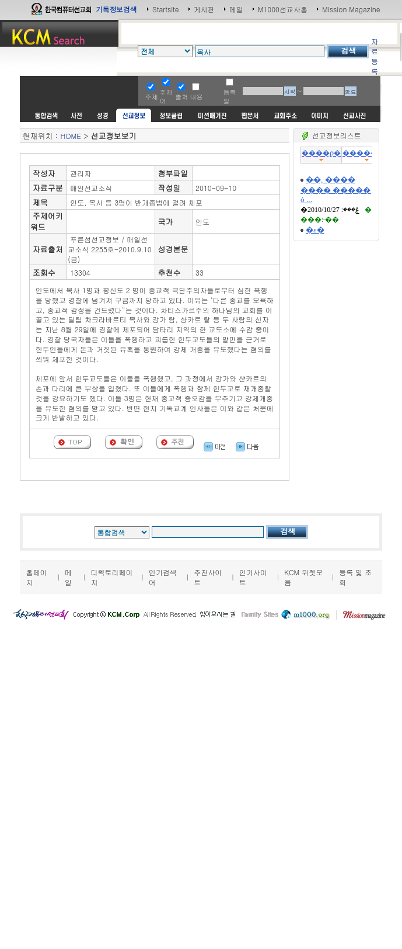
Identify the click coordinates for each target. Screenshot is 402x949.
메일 (236, 9)
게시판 (204, 9)
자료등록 (374, 56)
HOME (70, 136)
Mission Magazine (351, 9)
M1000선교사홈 (282, 9)
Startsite (165, 9)
